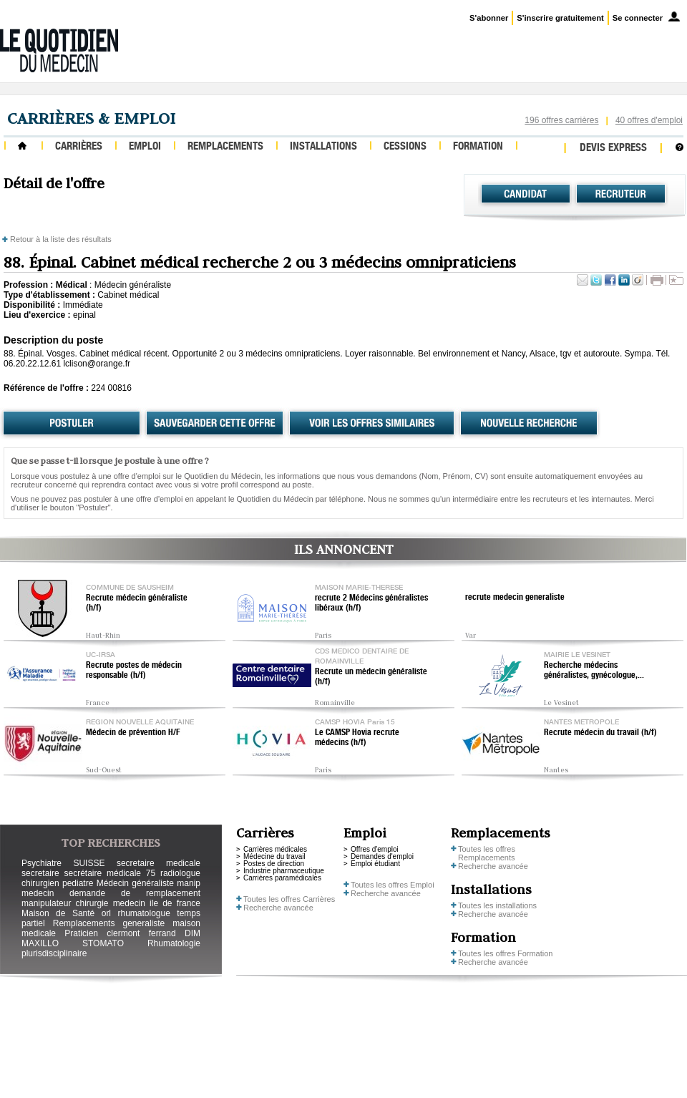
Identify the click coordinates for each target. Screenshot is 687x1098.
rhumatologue (143, 913)
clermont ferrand (141, 933)
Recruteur (620, 194)
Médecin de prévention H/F (133, 733)
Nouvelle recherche (528, 423)
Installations (323, 147)
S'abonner (488, 18)
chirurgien (40, 883)
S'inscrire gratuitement (560, 18)
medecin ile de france (156, 903)
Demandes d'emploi (382, 856)
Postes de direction (273, 864)
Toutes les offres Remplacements (486, 853)
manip (188, 883)
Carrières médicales (275, 849)
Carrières (78, 147)
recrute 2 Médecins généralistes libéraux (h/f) (371, 603)
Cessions (405, 147)
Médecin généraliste (135, 883)
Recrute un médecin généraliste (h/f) (371, 677)
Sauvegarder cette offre (214, 423)
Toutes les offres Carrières (289, 899)
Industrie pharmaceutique (283, 871)
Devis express (613, 148)
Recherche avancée (278, 907)
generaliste (144, 923)
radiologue (180, 873)
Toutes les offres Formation (505, 953)
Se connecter (638, 18)
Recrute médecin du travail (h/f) (600, 733)
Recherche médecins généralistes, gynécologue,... (594, 670)
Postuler (71, 423)
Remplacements (225, 147)
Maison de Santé (57, 913)
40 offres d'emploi (649, 120)
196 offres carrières (561, 120)
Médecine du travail (274, 856)
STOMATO (103, 943)
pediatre (77, 883)
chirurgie (91, 903)
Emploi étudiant (375, 864)
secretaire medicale (158, 863)
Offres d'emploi (375, 849)
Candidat (525, 194)
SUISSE (88, 863)
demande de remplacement (134, 893)
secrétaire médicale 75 (109, 873)
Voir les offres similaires (371, 423)
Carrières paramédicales (282, 878)
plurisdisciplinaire (54, 953)
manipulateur (46, 903)
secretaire (40, 873)
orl (106, 913)
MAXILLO (40, 943)
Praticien (81, 933)
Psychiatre (41, 863)
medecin (37, 893)
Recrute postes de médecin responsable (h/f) (134, 670)
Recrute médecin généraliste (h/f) (136, 603)
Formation (478, 147)
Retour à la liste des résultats (61, 239)
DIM (192, 933)
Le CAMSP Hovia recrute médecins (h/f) (357, 738)
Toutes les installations (497, 905)
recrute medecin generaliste (515, 597)
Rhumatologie (173, 943)
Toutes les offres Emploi (392, 884)
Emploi (145, 147)
